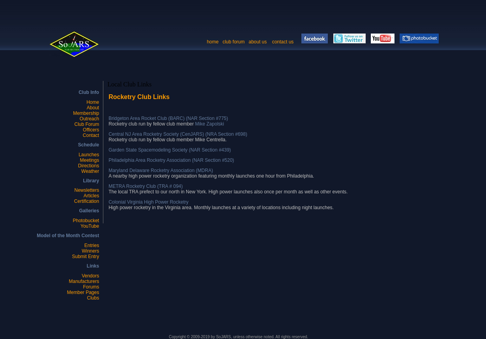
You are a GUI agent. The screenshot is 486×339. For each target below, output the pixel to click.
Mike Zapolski (209, 124)
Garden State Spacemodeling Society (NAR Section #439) (169, 150)
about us (258, 42)
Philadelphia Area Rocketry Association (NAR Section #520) (171, 160)
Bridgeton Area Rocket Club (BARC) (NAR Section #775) (168, 118)
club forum (233, 42)
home (213, 42)
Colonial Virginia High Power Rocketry (148, 202)
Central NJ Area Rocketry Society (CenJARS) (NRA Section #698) (177, 134)
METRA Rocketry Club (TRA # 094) (145, 186)
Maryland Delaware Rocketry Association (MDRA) (160, 170)
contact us (283, 42)
